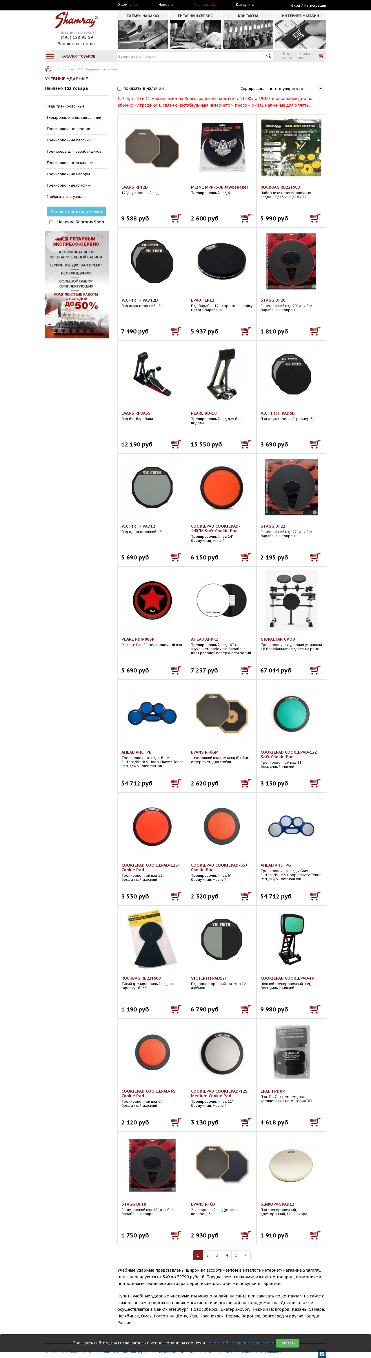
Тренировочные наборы (68, 174)
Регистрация (315, 5)
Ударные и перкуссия (101, 69)
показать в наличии (143, 88)
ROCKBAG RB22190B (280, 187)
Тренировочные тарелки (68, 129)
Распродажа (204, 5)
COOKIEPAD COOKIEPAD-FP (288, 978)
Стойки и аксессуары (64, 196)
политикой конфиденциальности (240, 1343)
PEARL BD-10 (204, 413)
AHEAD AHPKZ (205, 639)
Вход (295, 5)
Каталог (48, 69)
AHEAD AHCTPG (276, 865)
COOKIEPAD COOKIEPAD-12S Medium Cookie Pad (219, 1093)
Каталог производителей (76, 211)
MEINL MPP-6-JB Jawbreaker (219, 187)
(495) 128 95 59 (77, 37)
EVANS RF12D (134, 187)
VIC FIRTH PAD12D (139, 300)
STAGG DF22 (273, 526)
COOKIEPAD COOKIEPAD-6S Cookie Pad (148, 1093)
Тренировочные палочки (68, 140)
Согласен (287, 1343)
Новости (166, 5)
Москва (71, 5)
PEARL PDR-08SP (137, 639)
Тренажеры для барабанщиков (73, 151)
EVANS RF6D (203, 1204)
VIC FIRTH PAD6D (278, 413)
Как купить (245, 5)
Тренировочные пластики (68, 185)
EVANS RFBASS (136, 413)
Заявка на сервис (77, 43)
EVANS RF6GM (205, 752)
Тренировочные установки (69, 163)
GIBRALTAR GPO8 (278, 639)
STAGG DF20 (273, 300)
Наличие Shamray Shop (80, 222)
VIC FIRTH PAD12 (138, 526)
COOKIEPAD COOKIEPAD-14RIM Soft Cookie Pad (215, 528)
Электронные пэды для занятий (73, 117)
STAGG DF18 (133, 1204)
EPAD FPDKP (273, 1091)
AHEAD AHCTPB (136, 752)
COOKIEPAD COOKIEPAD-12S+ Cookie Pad (151, 867)
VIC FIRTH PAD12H (209, 978)
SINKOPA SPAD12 (277, 1204)
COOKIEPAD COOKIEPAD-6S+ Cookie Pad (219, 867)
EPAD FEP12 (202, 300)
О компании (127, 5)
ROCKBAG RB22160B (141, 978)
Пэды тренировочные (65, 106)
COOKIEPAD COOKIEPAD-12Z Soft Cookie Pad (289, 754)
